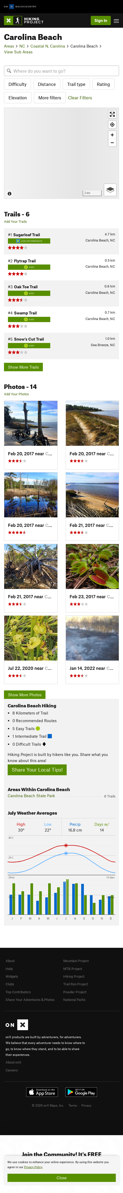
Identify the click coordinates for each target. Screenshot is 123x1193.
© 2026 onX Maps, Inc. (48, 1105)
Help (9, 969)
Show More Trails (23, 367)
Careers (12, 1070)
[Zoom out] (112, 142)
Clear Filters (80, 97)
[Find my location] (112, 124)
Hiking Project (73, 976)
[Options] (110, 190)
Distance (47, 84)
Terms (73, 1105)
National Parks (74, 999)
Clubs (10, 984)
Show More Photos (25, 694)
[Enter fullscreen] (112, 114)
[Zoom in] (112, 135)
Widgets (12, 976)
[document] (61, 1171)
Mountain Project (76, 961)
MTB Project (72, 969)
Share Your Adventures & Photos (30, 999)
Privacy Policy (33, 1167)
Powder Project (74, 992)
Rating (103, 84)
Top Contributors (18, 992)
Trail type (76, 84)
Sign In (100, 20)
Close (62, 1177)
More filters (49, 97)
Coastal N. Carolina (47, 46)
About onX (13, 1062)
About (10, 961)
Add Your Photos (16, 394)
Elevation (17, 97)
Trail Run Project (75, 984)
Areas (9, 46)
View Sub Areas (18, 51)
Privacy (86, 1105)
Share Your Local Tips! (37, 770)
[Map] (61, 153)
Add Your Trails (15, 221)
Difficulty (17, 84)
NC (22, 46)
